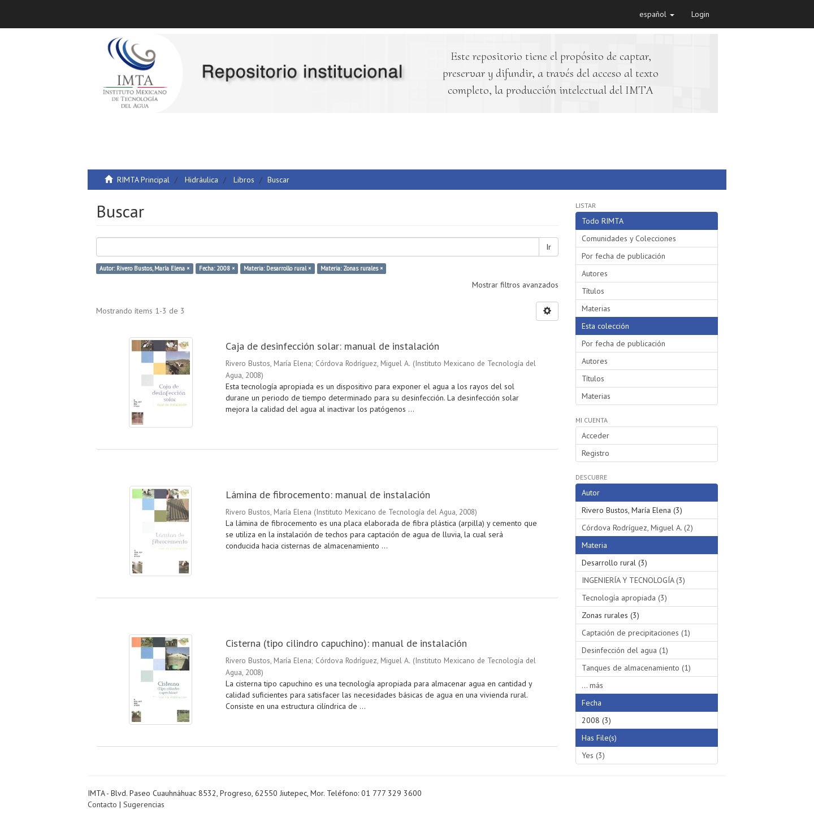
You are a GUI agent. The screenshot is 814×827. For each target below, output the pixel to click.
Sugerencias (143, 804)
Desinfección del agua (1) (625, 650)
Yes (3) (593, 755)
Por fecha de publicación (623, 256)
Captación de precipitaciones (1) (636, 633)
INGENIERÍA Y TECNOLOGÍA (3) (633, 580)
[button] (657, 14)
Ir (548, 247)
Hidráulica (201, 180)
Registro (595, 453)
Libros (243, 180)
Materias (596, 308)
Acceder (595, 435)
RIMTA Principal (143, 180)
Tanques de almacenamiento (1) (636, 668)
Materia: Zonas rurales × (352, 268)
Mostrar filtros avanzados (515, 285)
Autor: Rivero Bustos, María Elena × (144, 268)
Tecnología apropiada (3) (624, 598)
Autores (595, 273)
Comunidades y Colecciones (629, 238)
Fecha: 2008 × (217, 268)
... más (592, 685)
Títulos (593, 291)
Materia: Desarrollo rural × (277, 268)
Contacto (102, 804)
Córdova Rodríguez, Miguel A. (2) (637, 528)
